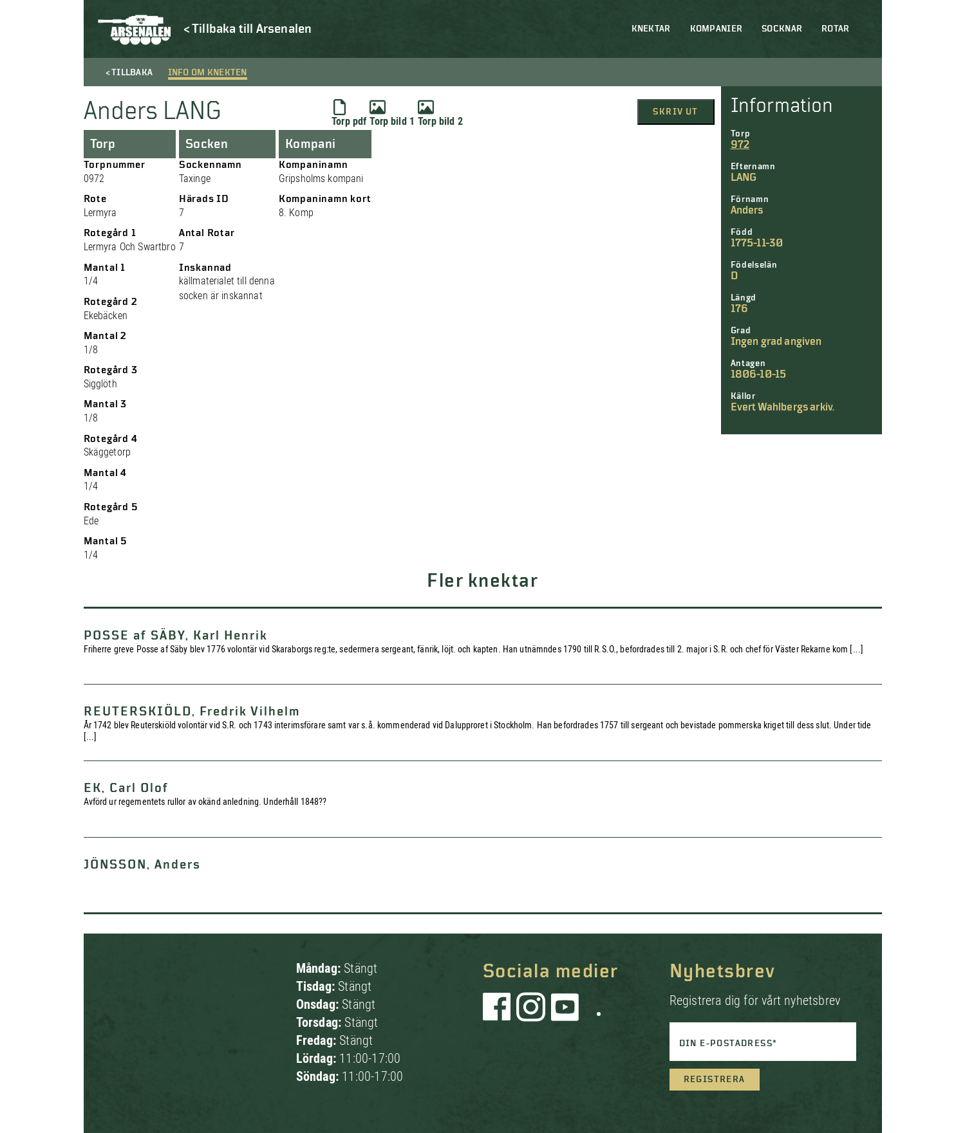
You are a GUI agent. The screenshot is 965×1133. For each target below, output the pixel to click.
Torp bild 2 (440, 113)
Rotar (835, 28)
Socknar (782, 28)
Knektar (651, 28)
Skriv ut (675, 112)
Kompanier (716, 28)
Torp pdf (349, 113)
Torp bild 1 (392, 113)
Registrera (714, 1079)
